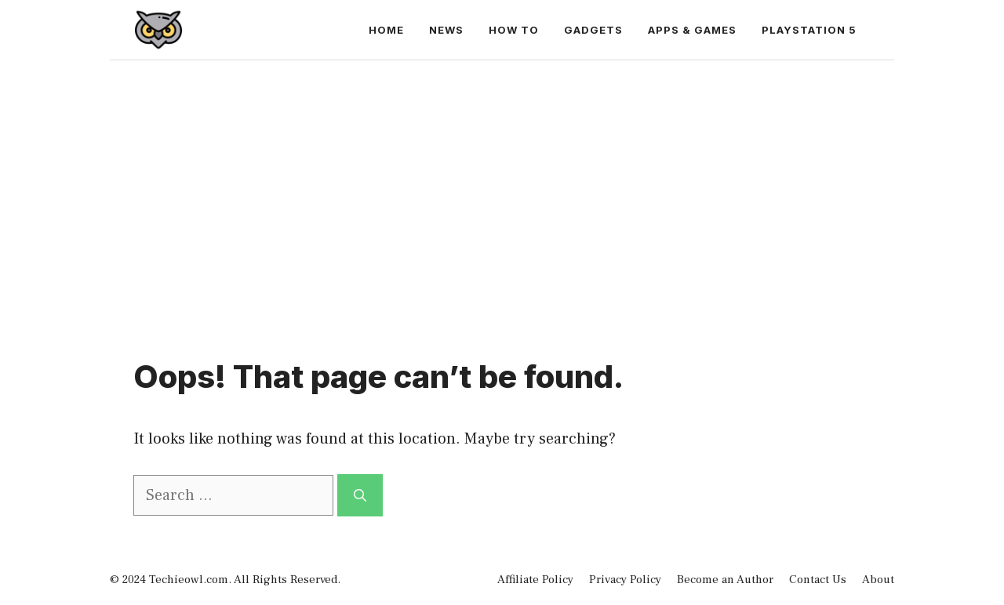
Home (386, 30)
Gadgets (593, 30)
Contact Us (817, 579)
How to (514, 30)
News (446, 30)
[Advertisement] (502, 178)
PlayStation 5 (809, 30)
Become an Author (725, 579)
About (878, 579)
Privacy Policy (625, 579)
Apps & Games (692, 30)
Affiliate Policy (535, 579)
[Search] (360, 495)
